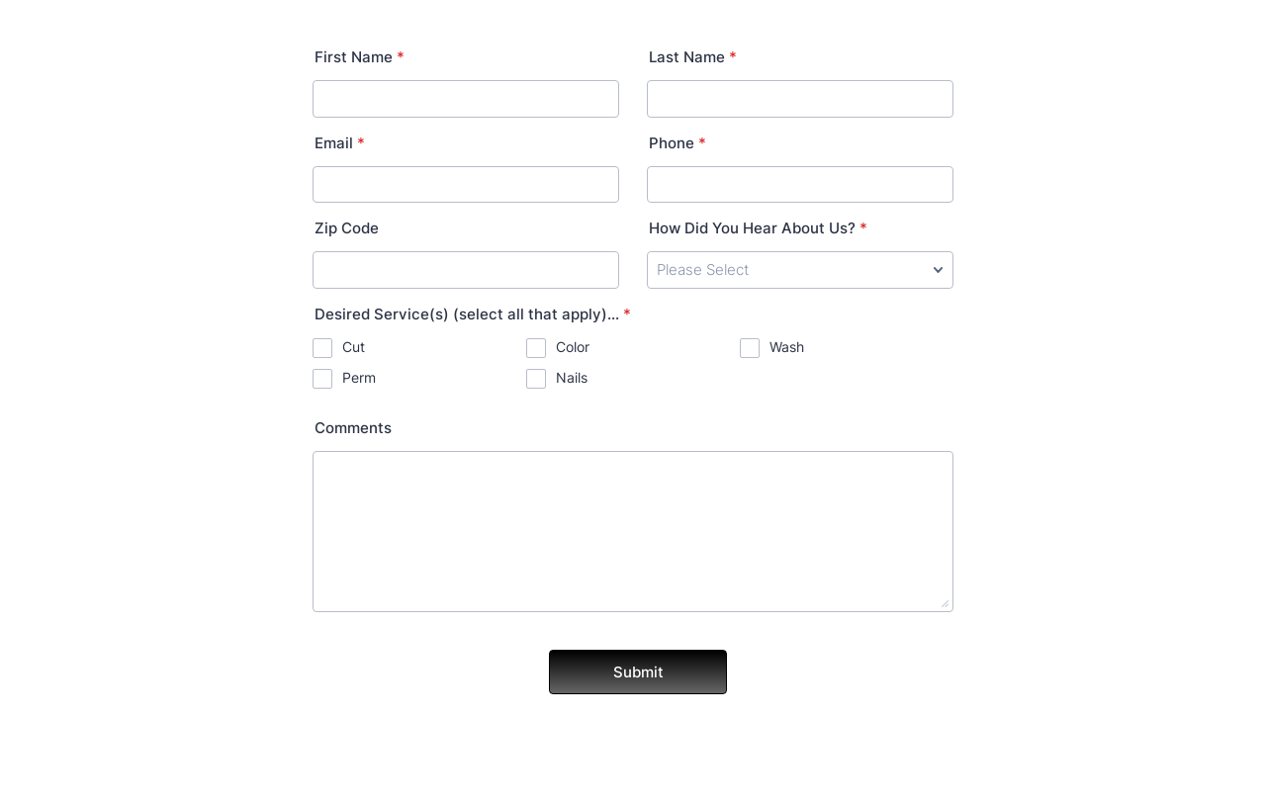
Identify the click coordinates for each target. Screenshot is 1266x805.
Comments (353, 427)
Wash (786, 346)
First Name (360, 56)
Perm (359, 377)
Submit (638, 672)
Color (572, 346)
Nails (572, 377)
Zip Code (347, 228)
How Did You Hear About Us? (758, 228)
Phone (677, 143)
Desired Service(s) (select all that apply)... (473, 314)
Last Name (693, 56)
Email (340, 143)
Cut (353, 346)
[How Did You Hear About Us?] (800, 270)
